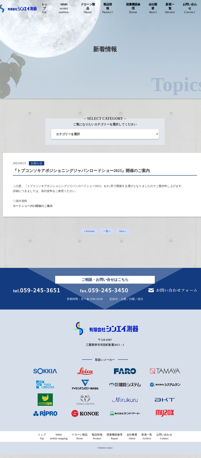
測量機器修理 (133, 8)
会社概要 (152, 8)
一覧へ (107, 232)
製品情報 (107, 8)
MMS (64, 8)
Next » (124, 232)
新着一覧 (169, 8)
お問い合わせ (189, 8)
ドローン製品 (87, 8)
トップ (44, 8)
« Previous (88, 232)
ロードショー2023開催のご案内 (33, 205)
